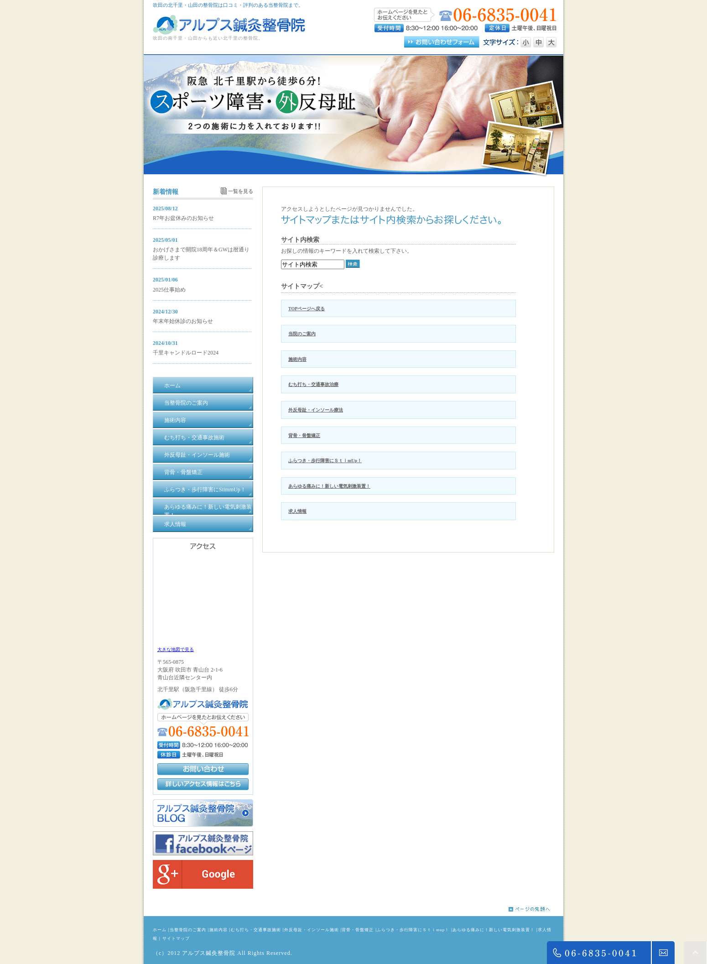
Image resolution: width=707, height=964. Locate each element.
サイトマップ (176, 938)
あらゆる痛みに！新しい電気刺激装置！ (329, 486)
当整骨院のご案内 (188, 930)
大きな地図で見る (175, 649)
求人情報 (297, 511)
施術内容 (297, 359)
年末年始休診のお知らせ (183, 321)
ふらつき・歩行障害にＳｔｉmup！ (413, 930)
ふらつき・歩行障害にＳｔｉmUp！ (325, 460)
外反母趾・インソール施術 (311, 930)
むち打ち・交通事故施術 (256, 930)
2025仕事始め (169, 290)
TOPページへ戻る (306, 308)
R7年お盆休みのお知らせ (183, 218)
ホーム (159, 930)
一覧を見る (240, 191)
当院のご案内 (302, 333)
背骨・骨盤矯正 (304, 435)
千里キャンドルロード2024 (185, 352)
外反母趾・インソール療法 (315, 409)
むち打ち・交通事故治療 (313, 384)
